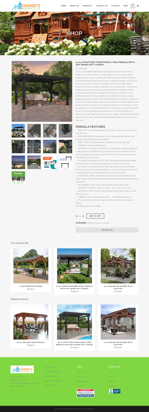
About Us (112, 381)
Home (111, 372)
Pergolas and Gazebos (53, 381)
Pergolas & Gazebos (102, 223)
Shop (111, 377)
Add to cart (95, 216)
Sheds (79, 386)
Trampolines (81, 377)
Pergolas (90, 223)
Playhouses (81, 372)
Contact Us (113, 386)
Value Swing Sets (51, 376)
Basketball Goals (83, 381)
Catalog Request (51, 385)
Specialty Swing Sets (52, 372)
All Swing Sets (50, 367)
